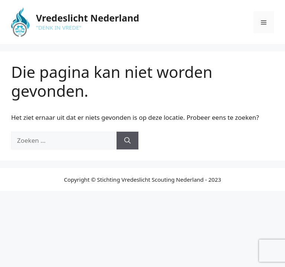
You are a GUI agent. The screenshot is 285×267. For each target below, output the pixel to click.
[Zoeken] (127, 140)
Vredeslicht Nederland (87, 17)
